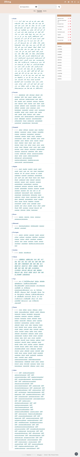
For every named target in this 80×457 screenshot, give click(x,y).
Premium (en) (61, 26)
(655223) (59, 65)
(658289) (59, 54)
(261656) (59, 62)
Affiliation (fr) (61, 37)
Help (49, 454)
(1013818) (60, 57)
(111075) (59, 70)
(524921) (59, 68)
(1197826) (60, 49)
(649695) (59, 78)
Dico (35, 11)
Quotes (44, 11)
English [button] (39, 455)
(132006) (59, 76)
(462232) (59, 46)
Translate (39, 11)
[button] (65, 2)
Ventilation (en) (61, 32)
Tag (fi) (59, 34)
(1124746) (60, 73)
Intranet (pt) (60, 40)
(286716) (59, 59)
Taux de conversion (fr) (62, 21)
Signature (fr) (61, 18)
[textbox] (28, 7)
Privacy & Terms (54, 454)
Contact (46, 454)
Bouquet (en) (60, 23)
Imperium (29, 454)
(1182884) (60, 51)
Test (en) (60, 29)
